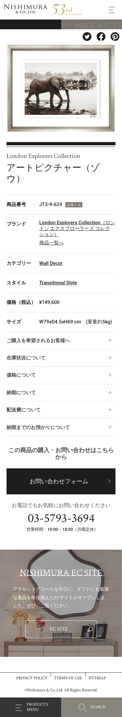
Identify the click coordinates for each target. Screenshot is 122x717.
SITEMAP (97, 677)
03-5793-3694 (61, 518)
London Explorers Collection (43, 156)
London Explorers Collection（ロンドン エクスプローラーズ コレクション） (77, 228)
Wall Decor (51, 263)
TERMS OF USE (68, 677)
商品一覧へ (51, 243)
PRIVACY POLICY (31, 677)
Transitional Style (58, 283)
